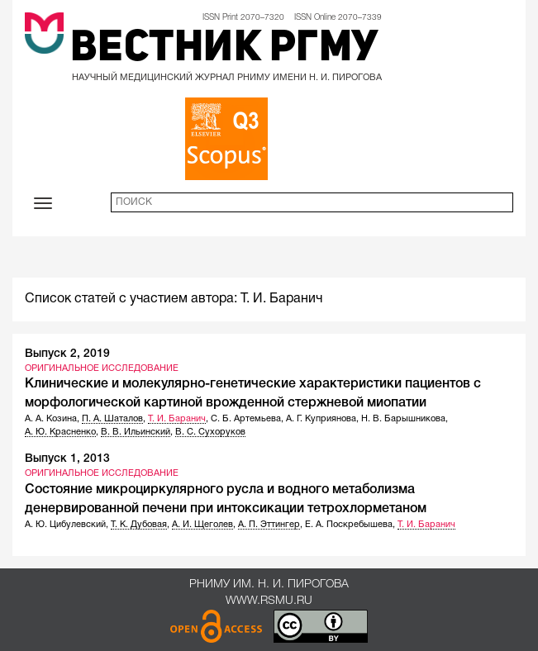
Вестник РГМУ (224, 49)
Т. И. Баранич (177, 419)
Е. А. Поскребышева (349, 524)
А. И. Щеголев (202, 524)
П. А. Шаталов (112, 419)
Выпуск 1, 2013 (67, 459)
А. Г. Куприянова (321, 419)
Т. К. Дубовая (139, 524)
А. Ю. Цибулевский (65, 524)
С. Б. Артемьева (246, 419)
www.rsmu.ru (269, 601)
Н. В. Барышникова (403, 419)
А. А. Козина (51, 419)
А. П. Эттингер (269, 524)
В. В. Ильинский (135, 432)
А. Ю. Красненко (60, 432)
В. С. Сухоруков (210, 432)
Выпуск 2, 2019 (67, 354)
